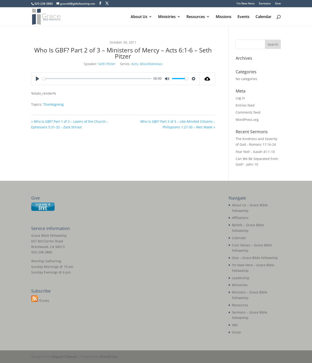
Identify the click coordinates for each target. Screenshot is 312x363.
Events (243, 17)
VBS (235, 325)
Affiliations (240, 217)
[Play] (37, 78)
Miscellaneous (151, 64)
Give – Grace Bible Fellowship (255, 258)
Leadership (240, 278)
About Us (139, 17)
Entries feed (245, 105)
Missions (223, 17)
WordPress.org (247, 119)
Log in (240, 98)
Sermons (265, 3)
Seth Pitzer (106, 64)
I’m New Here (246, 3)
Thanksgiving (53, 104)
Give (278, 3)
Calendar (263, 17)
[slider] (97, 78)
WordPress (109, 356)
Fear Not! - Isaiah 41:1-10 (255, 151)
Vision (236, 332)
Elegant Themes (64, 356)
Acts (134, 64)
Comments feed (248, 112)
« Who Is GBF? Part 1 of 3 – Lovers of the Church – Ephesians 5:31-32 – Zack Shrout (69, 124)
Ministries (167, 17)
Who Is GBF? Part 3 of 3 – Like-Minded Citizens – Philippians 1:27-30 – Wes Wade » (177, 124)
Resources (195, 17)
